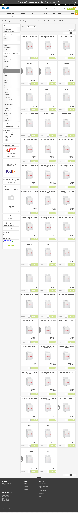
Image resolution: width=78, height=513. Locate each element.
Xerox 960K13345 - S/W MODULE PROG (48, 451)
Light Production (8, 113)
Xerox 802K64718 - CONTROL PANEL (29, 321)
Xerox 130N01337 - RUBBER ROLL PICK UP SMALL (66, 115)
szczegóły (23, 83)
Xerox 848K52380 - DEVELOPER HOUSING (66, 347)
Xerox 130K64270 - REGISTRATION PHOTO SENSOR (29, 115)
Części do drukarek (42, 491)
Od (5, 228)
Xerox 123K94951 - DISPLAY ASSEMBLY (29, 63)
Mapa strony (26, 490)
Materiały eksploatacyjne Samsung (43, 488)
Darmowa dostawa (42, 489)
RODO (72, 13)
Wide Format (7, 118)
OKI (5, 64)
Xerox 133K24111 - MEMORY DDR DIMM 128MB (29, 140)
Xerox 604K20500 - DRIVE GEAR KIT (29, 218)
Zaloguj (33, 83)
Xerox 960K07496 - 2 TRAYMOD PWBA (48, 425)
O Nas (67, 13)
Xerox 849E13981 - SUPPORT (66, 372)
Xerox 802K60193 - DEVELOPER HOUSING (66, 296)
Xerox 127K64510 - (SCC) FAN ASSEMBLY (48, 89)
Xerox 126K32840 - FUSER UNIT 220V (48, 63)
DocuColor (7, 106)
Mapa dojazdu (41, 494)
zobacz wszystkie (15, 211)
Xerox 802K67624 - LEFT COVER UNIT (48, 321)
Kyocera (5, 63)
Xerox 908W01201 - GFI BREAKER (29, 398)
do (11, 228)
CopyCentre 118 (9, 97)
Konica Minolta (7, 61)
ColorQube (7, 94)
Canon (5, 75)
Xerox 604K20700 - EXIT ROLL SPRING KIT (29, 244)
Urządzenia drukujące (43, 484)
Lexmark (6, 85)
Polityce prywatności (52, 2)
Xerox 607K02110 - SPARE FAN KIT (66, 269)
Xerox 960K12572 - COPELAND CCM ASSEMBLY (29, 451)
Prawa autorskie (42, 495)
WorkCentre (7, 120)
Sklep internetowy (5, 509)
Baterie (5, 45)
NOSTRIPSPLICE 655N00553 (11, 189)
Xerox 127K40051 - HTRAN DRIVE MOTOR (29, 89)
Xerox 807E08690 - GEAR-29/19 (66, 321)
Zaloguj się (58, 4)
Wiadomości (44, 13)
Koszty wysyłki (57, 13)
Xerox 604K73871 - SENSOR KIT (48, 269)
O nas (40, 497)
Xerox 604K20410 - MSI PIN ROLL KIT (48, 192)
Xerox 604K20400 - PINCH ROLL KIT (29, 191)
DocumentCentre (8, 108)
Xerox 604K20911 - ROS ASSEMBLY (29, 269)
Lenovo (5, 83)
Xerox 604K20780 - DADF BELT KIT (66, 243)
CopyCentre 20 (9, 99)
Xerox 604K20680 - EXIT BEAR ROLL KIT (48, 218)
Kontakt (25, 491)
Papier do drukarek (42, 485)
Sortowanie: (24, 26)
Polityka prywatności (27, 485)
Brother (5, 36)
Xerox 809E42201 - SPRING (29, 346)
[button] (31, 26)
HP (4, 78)
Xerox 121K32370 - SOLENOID (29, 36)
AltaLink (6, 92)
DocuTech (7, 110)
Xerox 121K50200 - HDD (66, 36)
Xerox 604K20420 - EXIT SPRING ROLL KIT (66, 192)
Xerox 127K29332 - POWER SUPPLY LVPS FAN (66, 63)
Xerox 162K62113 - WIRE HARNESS (29, 165)
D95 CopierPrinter (9, 104)
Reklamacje (26, 488)
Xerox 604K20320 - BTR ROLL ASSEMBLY (48, 166)
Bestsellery (23, 13)
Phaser (6, 115)
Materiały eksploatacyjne (9, 31)
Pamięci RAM (6, 49)
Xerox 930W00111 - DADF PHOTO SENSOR (48, 399)
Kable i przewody (7, 47)
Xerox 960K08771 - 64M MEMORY (66, 424)
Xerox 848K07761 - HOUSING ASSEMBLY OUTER (48, 347)
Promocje (33, 13)
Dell (5, 77)
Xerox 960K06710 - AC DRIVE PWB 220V (30, 425)
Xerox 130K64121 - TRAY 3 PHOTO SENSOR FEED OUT (66, 89)
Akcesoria (6, 27)
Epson (5, 38)
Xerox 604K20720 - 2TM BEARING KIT (48, 244)
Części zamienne (13, 16)
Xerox (19, 16)
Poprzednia (55, 33)
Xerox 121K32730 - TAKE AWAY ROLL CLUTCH (48, 37)
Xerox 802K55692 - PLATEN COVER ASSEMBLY (29, 296)
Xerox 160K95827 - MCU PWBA (66, 140)
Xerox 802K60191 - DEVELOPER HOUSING (48, 296)
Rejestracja (65, 4)
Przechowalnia (72, 4)
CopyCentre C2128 (9, 102)
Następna (73, 33)
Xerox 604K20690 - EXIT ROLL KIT (66, 217)
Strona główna (10, 13)
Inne (6, 111)
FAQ (24, 493)
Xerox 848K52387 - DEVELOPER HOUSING (48, 373)
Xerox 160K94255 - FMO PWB (48, 140)
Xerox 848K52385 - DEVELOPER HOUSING (29, 373)
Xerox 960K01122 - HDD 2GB (66, 398)
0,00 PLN (71, 8)
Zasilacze (6, 50)
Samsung (6, 66)
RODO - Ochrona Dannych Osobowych (43, 499)
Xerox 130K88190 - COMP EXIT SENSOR (48, 115)
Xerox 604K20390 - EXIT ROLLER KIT (66, 166)
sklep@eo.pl (10, 136)
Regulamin (25, 484)
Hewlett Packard (7, 59)
